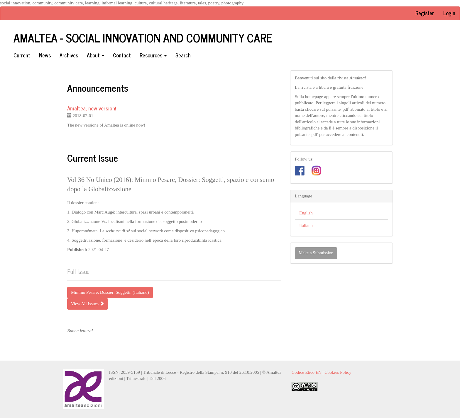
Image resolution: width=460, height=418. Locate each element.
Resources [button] (153, 55)
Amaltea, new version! (91, 107)
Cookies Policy (337, 372)
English (306, 213)
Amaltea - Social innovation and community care (142, 37)
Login (449, 12)
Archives (69, 55)
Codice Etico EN (307, 372)
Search (183, 55)
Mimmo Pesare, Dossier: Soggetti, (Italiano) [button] (110, 292)
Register (424, 12)
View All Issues (87, 303)
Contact (122, 55)
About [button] (95, 55)
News (45, 55)
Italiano (306, 225)
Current (21, 55)
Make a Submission (316, 252)
